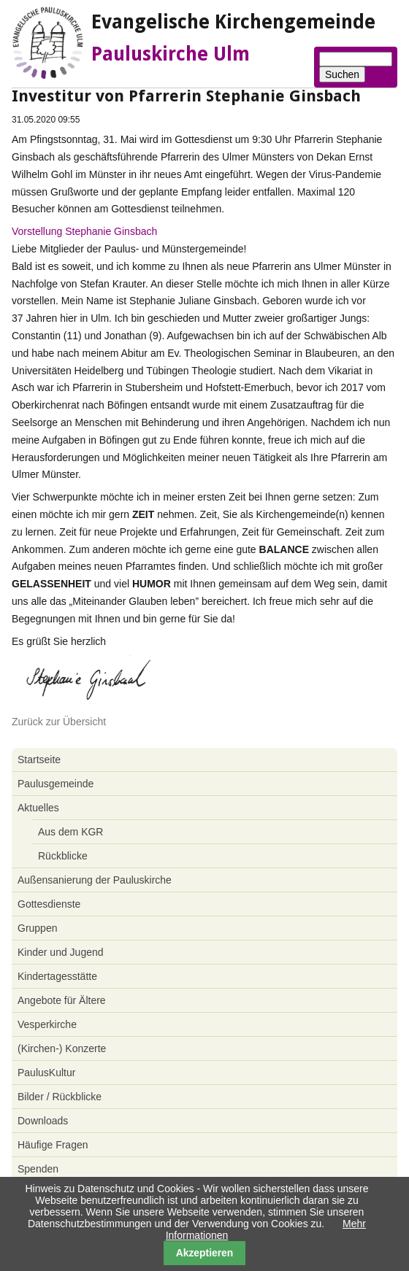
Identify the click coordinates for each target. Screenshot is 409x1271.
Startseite (39, 759)
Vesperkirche (47, 1024)
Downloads (43, 1121)
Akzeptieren (205, 1253)
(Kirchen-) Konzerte (62, 1048)
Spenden (38, 1169)
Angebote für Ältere (62, 1000)
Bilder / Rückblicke (60, 1096)
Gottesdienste (49, 904)
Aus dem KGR (70, 832)
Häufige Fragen (53, 1145)
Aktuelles (38, 808)
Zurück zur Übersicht (59, 721)
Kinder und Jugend (61, 952)
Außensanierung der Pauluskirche (95, 880)
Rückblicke (63, 856)
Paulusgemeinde (55, 783)
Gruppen (37, 928)
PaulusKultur (46, 1072)
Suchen (342, 74)
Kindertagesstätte (57, 976)
